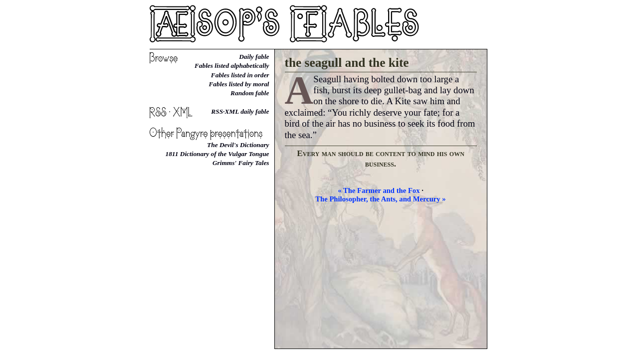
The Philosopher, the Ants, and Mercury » (380, 199)
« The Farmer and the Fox (379, 190)
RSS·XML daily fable (240, 111)
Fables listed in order (240, 75)
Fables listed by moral (239, 84)
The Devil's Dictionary (238, 145)
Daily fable (254, 56)
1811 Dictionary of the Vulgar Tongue (217, 154)
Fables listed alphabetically (232, 65)
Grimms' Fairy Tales (241, 163)
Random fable (249, 93)
